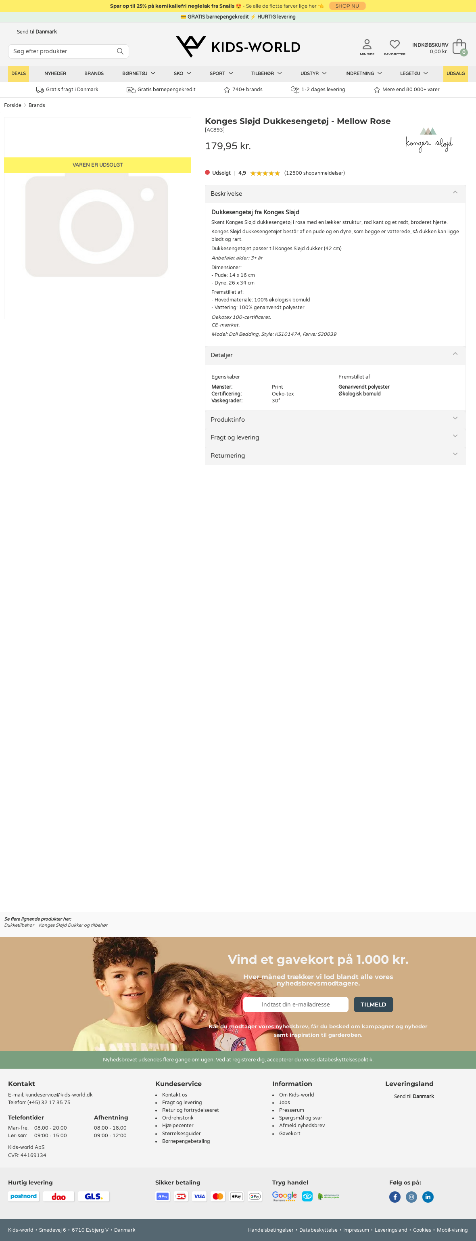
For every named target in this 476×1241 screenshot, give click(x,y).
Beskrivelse (226, 193)
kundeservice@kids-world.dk (59, 1095)
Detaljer (222, 355)
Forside (12, 105)
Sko (182, 73)
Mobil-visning (452, 1230)
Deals (18, 73)
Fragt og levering (235, 437)
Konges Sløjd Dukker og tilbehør (73, 925)
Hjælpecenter (178, 1125)
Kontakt (21, 1084)
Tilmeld (373, 1004)
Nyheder (55, 73)
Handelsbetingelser (271, 1230)
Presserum (291, 1110)
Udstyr (314, 73)
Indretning (363, 73)
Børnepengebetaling (186, 1141)
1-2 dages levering (318, 89)
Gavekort (290, 1133)
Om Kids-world (296, 1095)
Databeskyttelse (318, 1230)
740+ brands (243, 90)
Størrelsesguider (181, 1133)
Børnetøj (138, 73)
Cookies (422, 1230)
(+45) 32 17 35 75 (49, 1102)
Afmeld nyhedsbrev (302, 1125)
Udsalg (456, 73)
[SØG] (120, 51)
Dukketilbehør (19, 925)
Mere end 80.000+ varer (407, 90)
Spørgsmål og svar (300, 1118)
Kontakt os (174, 1095)
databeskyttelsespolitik (344, 1060)
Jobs (284, 1102)
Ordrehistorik (178, 1118)
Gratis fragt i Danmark (67, 90)
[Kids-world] (238, 47)
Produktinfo (228, 419)
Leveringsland (391, 1230)
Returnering (228, 455)
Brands (94, 73)
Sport (221, 73)
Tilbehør (266, 73)
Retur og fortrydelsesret (190, 1110)
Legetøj (414, 73)
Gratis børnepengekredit (161, 90)
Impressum (356, 1230)
